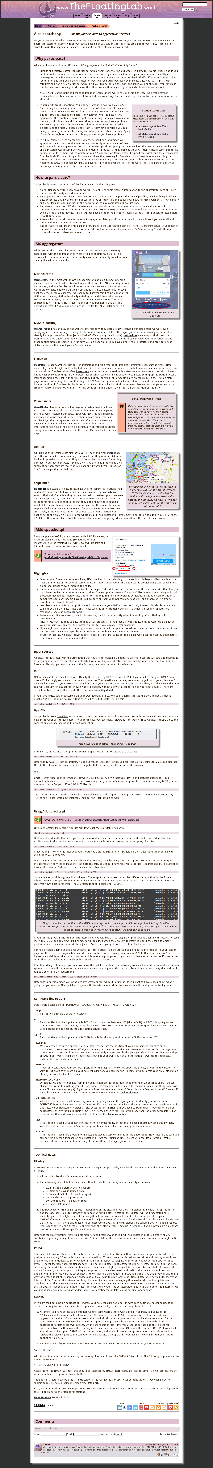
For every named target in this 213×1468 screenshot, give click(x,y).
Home (77, 15)
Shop (127, 15)
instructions (77, 283)
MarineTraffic (41, 280)
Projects (118, 15)
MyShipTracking (43, 329)
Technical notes (73, 612)
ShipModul (107, 690)
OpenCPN (62, 717)
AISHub (38, 453)
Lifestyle (107, 15)
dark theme (188, 10)
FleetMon (39, 365)
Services (87, 15)
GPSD (37, 778)
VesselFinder (41, 407)
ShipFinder (40, 489)
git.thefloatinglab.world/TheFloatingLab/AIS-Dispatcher (76, 557)
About (135, 15)
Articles (97, 15)
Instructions (130, 335)
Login (176, 23)
